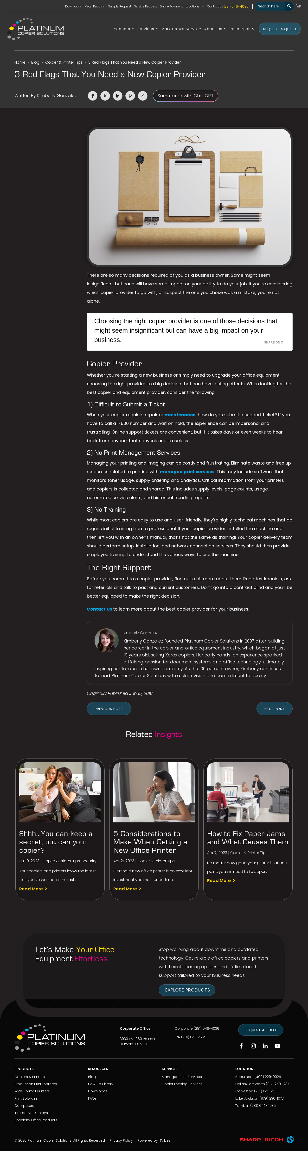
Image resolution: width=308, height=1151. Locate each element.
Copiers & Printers (29, 1076)
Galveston (244, 1091)
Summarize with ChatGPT (185, 96)
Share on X (273, 342)
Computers (24, 1105)
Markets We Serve (179, 29)
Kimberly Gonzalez (57, 95)
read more (31, 889)
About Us (213, 29)
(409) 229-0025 (268, 1076)
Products (121, 29)
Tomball (242, 1105)
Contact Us (215, 6)
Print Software (26, 1098)
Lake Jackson (246, 1098)
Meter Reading (95, 6)
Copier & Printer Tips (64, 62)
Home (20, 62)
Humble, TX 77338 (134, 1044)
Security (89, 861)
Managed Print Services (182, 1076)
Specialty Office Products (35, 1120)
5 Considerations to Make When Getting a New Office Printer (150, 842)
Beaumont (244, 1076)
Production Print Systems (35, 1084)
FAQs (92, 1098)
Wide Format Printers (32, 1091)
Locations (192, 6)
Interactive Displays (31, 1112)
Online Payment (171, 6)
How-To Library (100, 1084)
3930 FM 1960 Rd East (137, 1038)
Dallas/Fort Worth (250, 1084)
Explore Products (187, 990)
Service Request (145, 6)
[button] (92, 96)
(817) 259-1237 (277, 1084)
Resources (240, 29)
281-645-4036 (236, 6)
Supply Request (119, 6)
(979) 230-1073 (271, 1098)
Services (145, 29)
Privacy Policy (121, 1140)
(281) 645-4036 (206, 1028)
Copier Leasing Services (182, 1084)
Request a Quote (280, 29)
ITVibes (165, 1140)
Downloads (73, 6)
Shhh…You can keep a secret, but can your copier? (56, 842)
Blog (35, 62)
